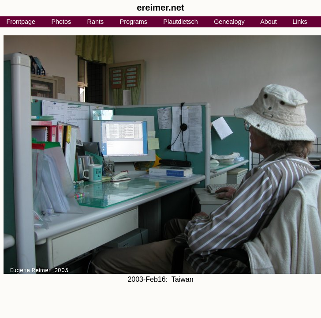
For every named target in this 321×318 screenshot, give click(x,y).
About (268, 21)
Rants (95, 21)
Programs (133, 21)
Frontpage (20, 21)
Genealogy (229, 21)
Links (299, 21)
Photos (61, 21)
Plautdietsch (180, 21)
